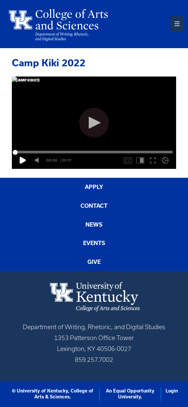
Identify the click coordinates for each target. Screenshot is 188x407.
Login (172, 390)
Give (94, 262)
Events (94, 243)
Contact (94, 206)
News (94, 225)
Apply (94, 187)
